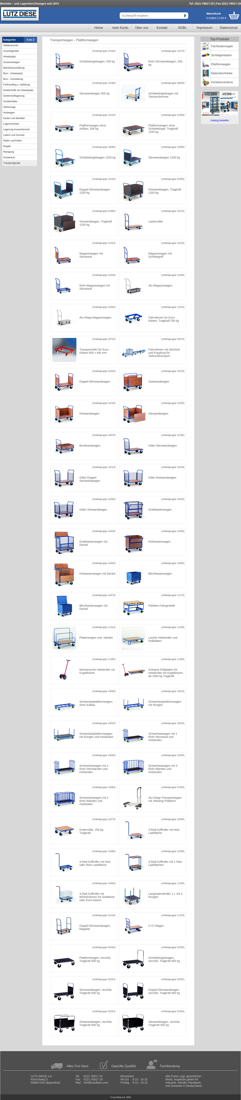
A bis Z (30, 39)
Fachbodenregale (222, 46)
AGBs (182, 27)
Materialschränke (222, 73)
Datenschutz (229, 27)
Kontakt (162, 27)
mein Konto (120, 27)
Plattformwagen (221, 64)
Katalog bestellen (220, 120)
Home (98, 27)
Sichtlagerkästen (221, 55)
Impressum (204, 27)
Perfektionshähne (222, 82)
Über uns (141, 27)
